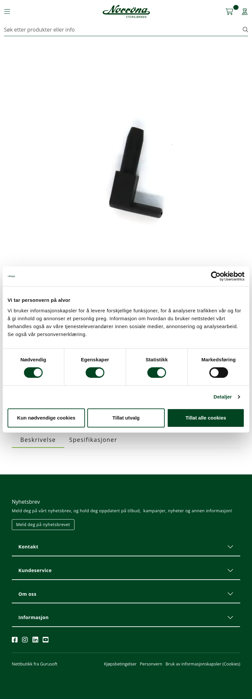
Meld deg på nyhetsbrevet (43, 524)
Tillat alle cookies (205, 418)
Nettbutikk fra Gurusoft (34, 664)
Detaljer (223, 396)
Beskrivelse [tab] (38, 440)
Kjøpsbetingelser (120, 664)
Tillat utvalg (125, 418)
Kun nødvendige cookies (46, 418)
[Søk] (123, 29)
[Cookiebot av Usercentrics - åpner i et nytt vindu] (215, 276)
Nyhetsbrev (26, 501)
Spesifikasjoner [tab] (93, 440)
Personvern (151, 664)
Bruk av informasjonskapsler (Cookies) (203, 664)
